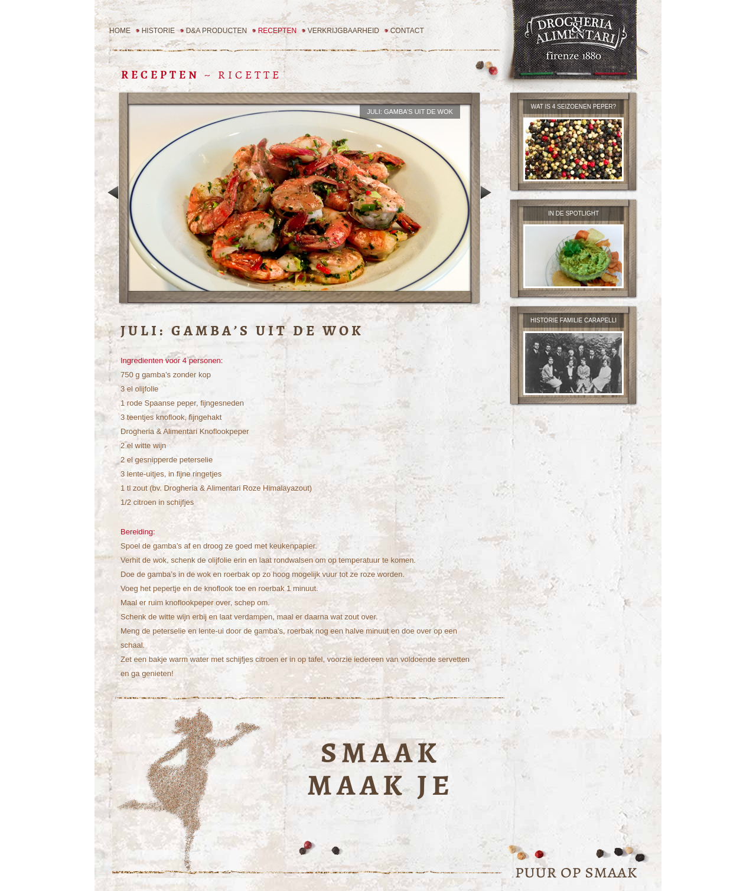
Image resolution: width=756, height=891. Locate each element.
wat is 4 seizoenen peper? (573, 106)
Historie (158, 31)
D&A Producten (216, 31)
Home (120, 31)
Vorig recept (113, 192)
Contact (407, 31)
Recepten (277, 31)
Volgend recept (485, 192)
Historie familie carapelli (573, 320)
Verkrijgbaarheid (343, 31)
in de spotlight (573, 213)
